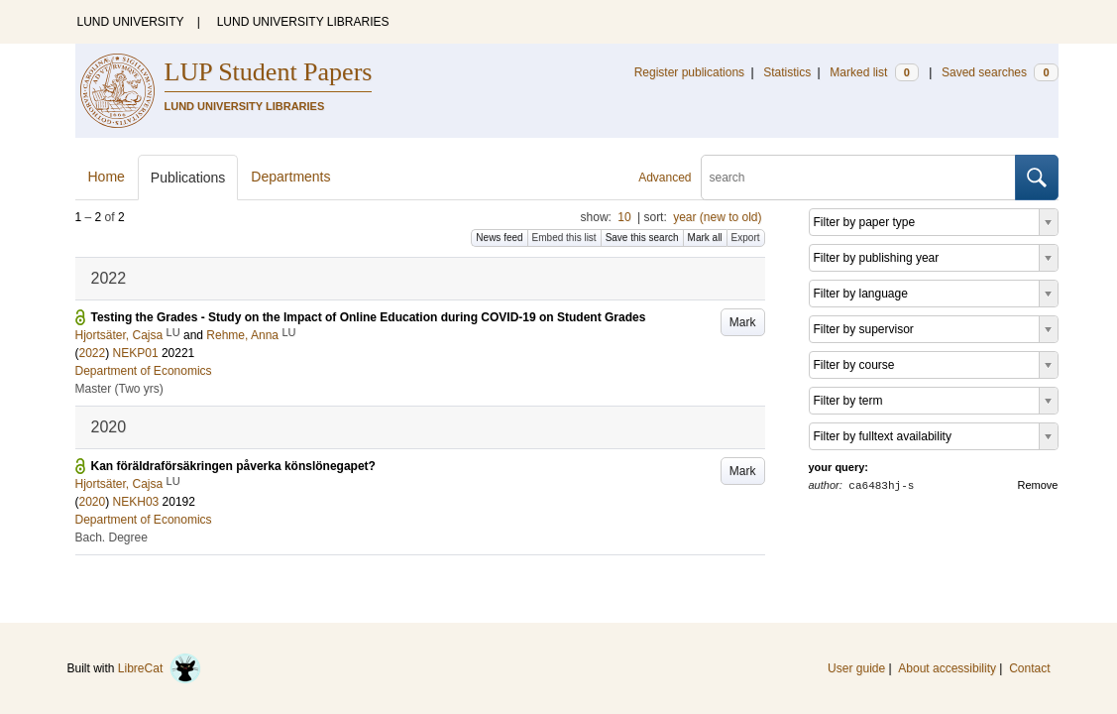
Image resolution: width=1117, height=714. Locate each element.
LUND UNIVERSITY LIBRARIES (303, 22)
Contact (1029, 668)
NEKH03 (136, 502)
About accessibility (947, 668)
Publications (188, 177)
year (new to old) (717, 217)
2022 (92, 353)
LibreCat (159, 668)
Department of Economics (143, 371)
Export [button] (745, 237)
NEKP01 (136, 353)
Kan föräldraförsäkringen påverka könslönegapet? (233, 466)
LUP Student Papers (269, 72)
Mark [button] (742, 322)
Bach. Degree (111, 537)
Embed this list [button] (564, 237)
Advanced (664, 177)
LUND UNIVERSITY (130, 22)
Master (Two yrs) (119, 389)
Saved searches (1000, 72)
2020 (92, 502)
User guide (856, 668)
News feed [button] (499, 237)
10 (623, 217)
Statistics (787, 72)
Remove (1038, 485)
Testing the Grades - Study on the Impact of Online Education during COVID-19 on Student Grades (368, 317)
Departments (290, 176)
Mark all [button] (705, 237)
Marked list (874, 72)
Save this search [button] (642, 237)
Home (106, 176)
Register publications (689, 72)
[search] (858, 177)
